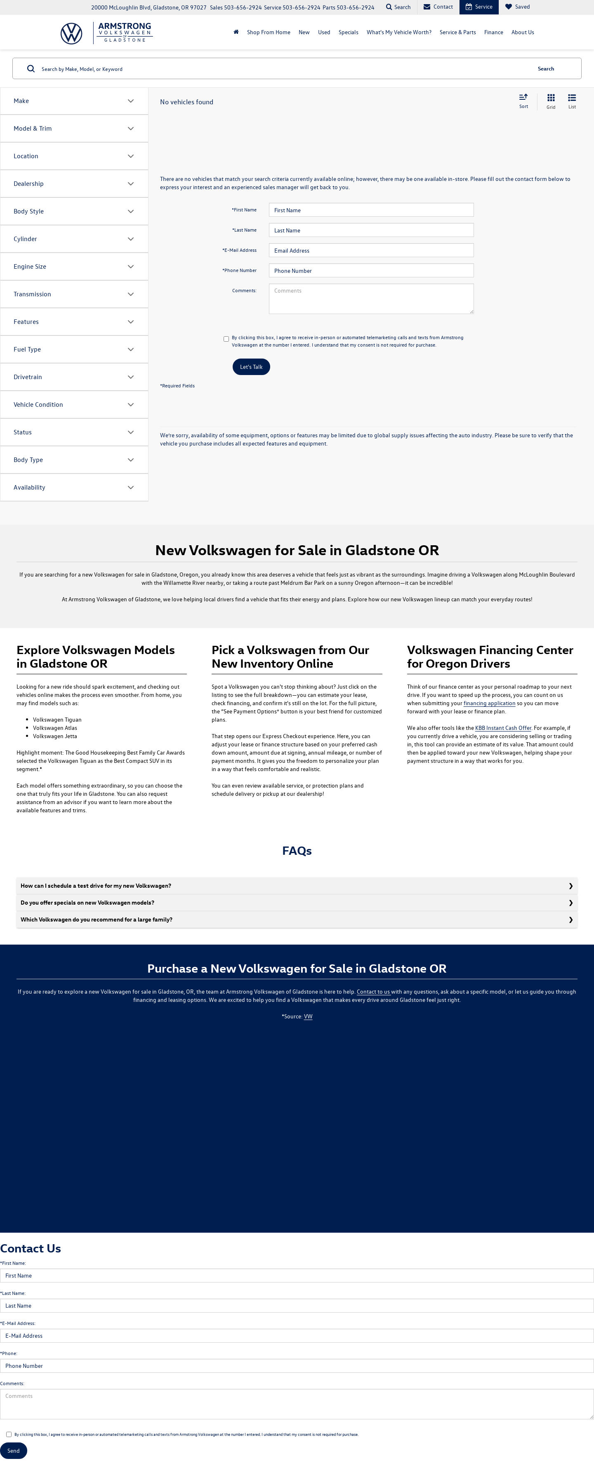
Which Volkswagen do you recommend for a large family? (96, 919)
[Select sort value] (526, 102)
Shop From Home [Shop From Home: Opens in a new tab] (268, 32)
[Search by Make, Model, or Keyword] (285, 68)
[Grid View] (549, 102)
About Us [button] (523, 32)
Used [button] (324, 32)
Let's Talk (251, 367)
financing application (490, 703)
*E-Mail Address (239, 249)
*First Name (244, 209)
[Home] (236, 32)
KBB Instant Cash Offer (503, 728)
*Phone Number (239, 270)
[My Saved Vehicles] (517, 7)
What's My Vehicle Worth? (399, 32)
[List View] (572, 102)
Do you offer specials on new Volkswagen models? (87, 902)
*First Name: (13, 1262)
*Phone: (8, 1353)
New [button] (304, 32)
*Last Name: (13, 1293)
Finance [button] (493, 32)
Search (546, 68)
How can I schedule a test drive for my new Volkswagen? (96, 885)
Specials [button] (348, 32)
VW (308, 1016)
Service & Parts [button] (458, 32)
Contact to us (374, 991)
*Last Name (244, 229)
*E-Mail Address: (17, 1323)
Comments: (244, 290)
